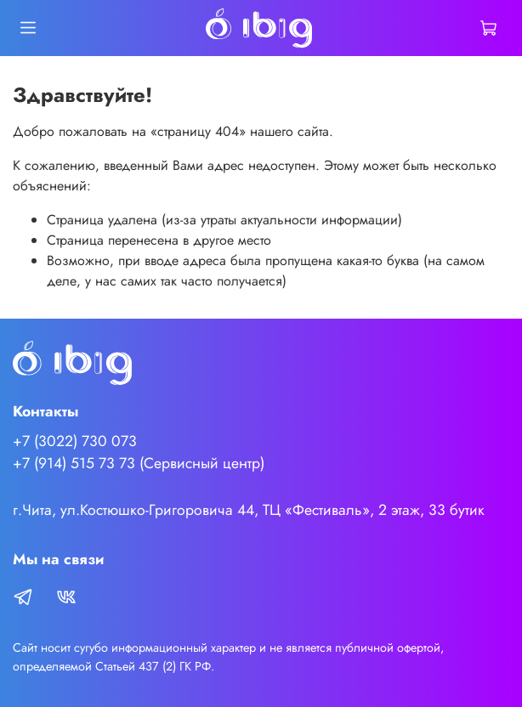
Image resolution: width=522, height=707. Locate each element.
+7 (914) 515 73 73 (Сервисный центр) (138, 463)
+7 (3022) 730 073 (75, 441)
